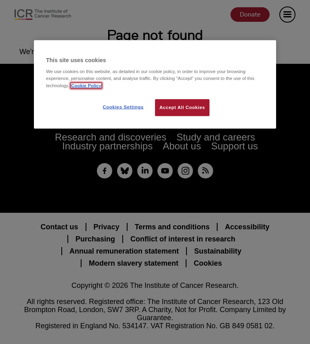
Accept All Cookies (182, 107)
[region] (155, 84)
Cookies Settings (123, 106)
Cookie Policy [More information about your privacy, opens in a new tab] (86, 85)
